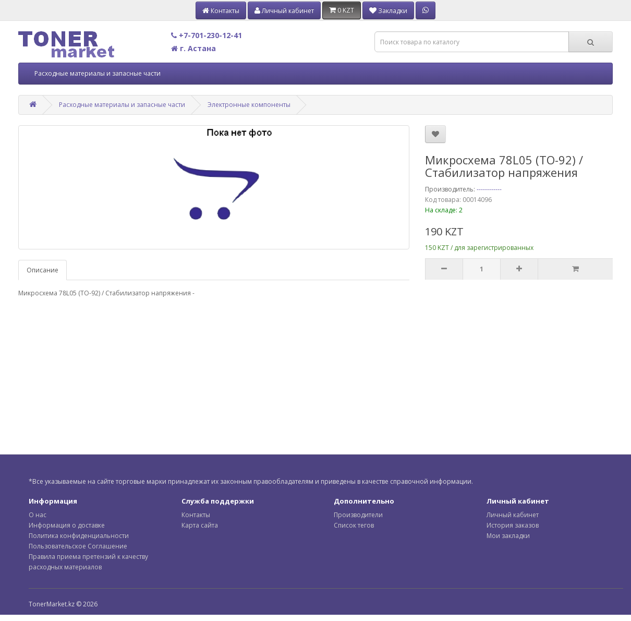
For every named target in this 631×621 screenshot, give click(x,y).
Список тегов (354, 525)
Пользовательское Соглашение (78, 546)
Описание (42, 270)
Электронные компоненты (249, 104)
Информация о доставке (67, 525)
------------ (489, 189)
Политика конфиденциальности (79, 535)
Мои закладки (508, 535)
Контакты (195, 514)
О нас (37, 514)
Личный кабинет (513, 514)
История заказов (513, 525)
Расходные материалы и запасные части (97, 73)
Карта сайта (199, 525)
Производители (358, 514)
